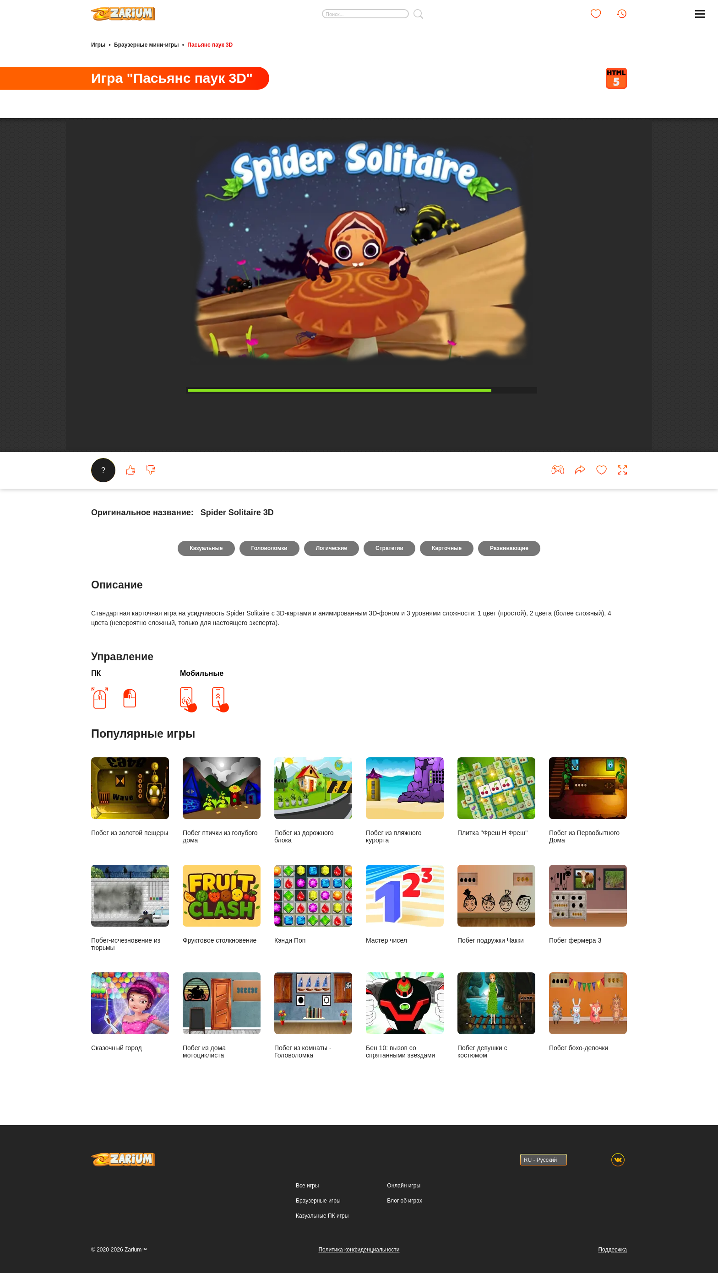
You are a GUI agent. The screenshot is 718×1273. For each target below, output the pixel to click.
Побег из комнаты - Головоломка (313, 1015)
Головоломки (269, 548)
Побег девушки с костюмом (496, 1015)
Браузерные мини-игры (146, 45)
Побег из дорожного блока (313, 800)
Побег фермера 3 (588, 904)
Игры (98, 45)
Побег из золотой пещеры (130, 796)
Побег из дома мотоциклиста (222, 1015)
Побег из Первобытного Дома (588, 800)
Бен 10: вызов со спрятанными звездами (405, 1015)
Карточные (447, 548)
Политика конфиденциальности (358, 1249)
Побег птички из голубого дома (222, 800)
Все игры (307, 1185)
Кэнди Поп (313, 904)
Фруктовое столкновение (222, 904)
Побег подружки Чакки (496, 904)
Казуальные (206, 548)
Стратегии (389, 548)
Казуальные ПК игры (322, 1216)
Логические (331, 548)
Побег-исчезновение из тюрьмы (130, 908)
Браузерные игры (318, 1200)
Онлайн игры (403, 1185)
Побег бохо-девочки (588, 1012)
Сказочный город (130, 1012)
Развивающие (509, 548)
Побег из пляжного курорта (405, 800)
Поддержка (612, 1249)
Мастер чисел (405, 904)
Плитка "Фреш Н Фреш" (496, 796)
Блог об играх (404, 1200)
